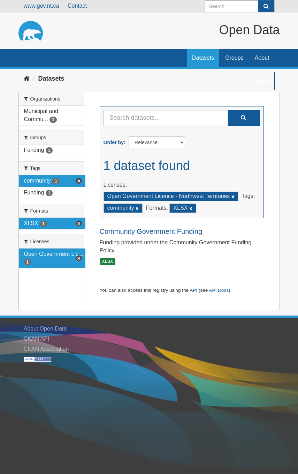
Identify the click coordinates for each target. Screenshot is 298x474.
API (193, 290)
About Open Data (45, 329)
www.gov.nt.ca (41, 6)
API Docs (219, 290)
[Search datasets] (240, 6)
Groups (234, 58)
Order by (114, 142)
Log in (261, 81)
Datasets (203, 58)
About (262, 58)
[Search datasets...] (166, 118)
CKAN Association (46, 349)
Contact (77, 6)
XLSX (107, 261)
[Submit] (266, 6)
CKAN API (36, 339)
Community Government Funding (151, 231)
